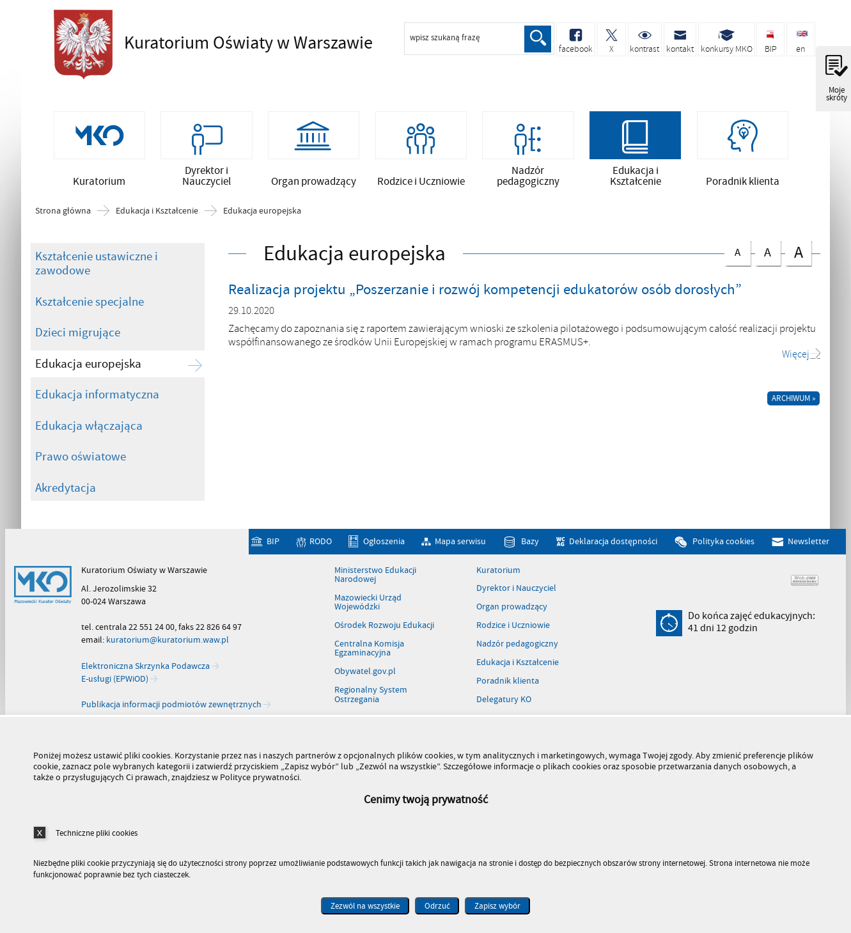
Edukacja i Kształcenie (157, 211)
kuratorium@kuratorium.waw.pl (167, 641)
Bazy (530, 543)
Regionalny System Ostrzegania (370, 696)
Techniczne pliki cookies (96, 833)
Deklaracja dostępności (613, 543)
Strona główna (63, 211)
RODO (320, 543)
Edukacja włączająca (89, 426)
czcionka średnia (768, 251)
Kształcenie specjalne (89, 302)
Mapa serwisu (460, 543)
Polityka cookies (723, 543)
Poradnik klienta (507, 681)
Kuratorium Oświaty (226, 42)
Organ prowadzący (511, 608)
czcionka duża (798, 253)
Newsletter (808, 543)
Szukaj (537, 39)
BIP (273, 543)
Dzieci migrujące (77, 333)
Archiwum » (794, 399)
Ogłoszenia (384, 543)
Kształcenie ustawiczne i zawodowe (96, 264)
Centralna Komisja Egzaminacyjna (369, 649)
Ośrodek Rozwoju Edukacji (384, 626)
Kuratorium (498, 571)
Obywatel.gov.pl (365, 672)
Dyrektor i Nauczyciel (516, 589)
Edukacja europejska (262, 211)
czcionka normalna (737, 251)
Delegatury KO (503, 700)
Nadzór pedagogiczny (517, 644)
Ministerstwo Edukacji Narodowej (375, 576)
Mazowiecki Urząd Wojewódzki (368, 603)
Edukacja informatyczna (97, 395)
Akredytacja (65, 488)
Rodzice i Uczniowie (513, 626)
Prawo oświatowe (80, 457)
